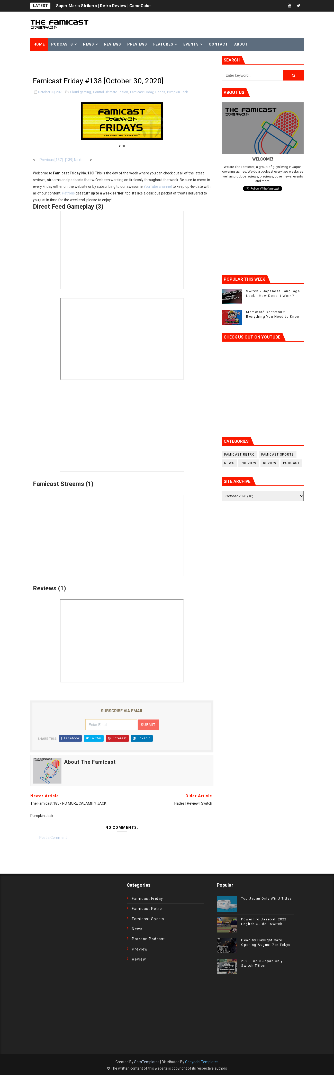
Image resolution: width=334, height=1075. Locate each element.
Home (39, 44)
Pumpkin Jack (177, 92)
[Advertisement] (90, 63)
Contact (218, 44)
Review (270, 463)
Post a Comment (53, 838)
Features (163, 44)
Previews (137, 44)
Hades (160, 92)
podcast (291, 463)
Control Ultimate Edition (110, 92)
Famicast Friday (141, 92)
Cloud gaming (80, 92)
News (88, 44)
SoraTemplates (146, 1062)
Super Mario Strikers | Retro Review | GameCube (103, 5)
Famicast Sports (277, 454)
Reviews (112, 44)
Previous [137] (51, 160)
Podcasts (62, 44)
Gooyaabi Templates (202, 1062)
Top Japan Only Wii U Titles (266, 898)
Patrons (68, 193)
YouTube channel (157, 186)
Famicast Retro (239, 454)
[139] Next (73, 160)
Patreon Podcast (148, 939)
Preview (249, 463)
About (241, 44)
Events (191, 44)
